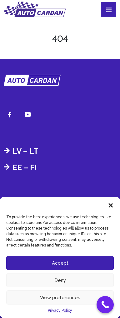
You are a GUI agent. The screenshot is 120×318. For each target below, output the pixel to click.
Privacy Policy (60, 310)
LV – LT (25, 151)
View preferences (60, 297)
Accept (60, 263)
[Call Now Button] (105, 304)
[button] (111, 205)
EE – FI (24, 167)
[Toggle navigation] (108, 9)
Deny (60, 280)
